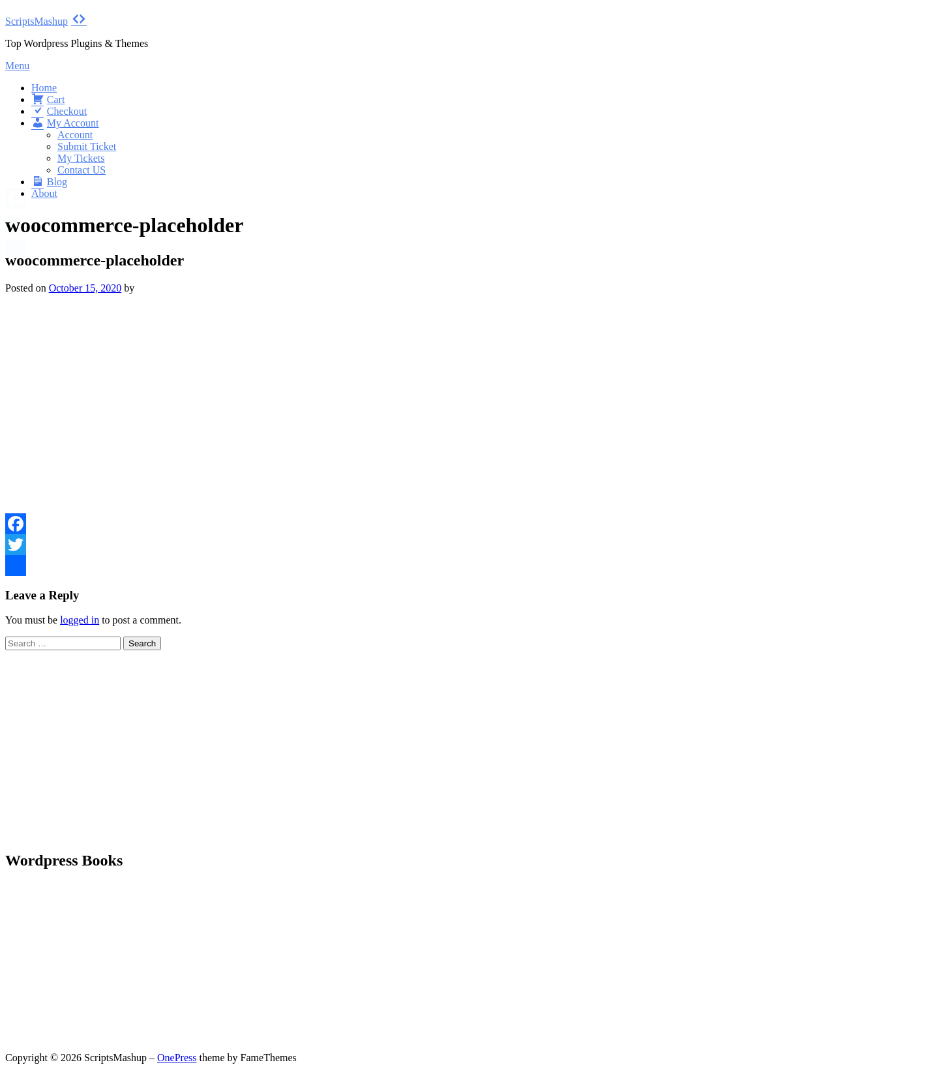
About (44, 193)
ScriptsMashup (36, 21)
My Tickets (80, 158)
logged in (79, 619)
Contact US (81, 169)
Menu (17, 65)
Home (44, 87)
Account (75, 134)
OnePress (176, 1057)
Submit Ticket (86, 146)
